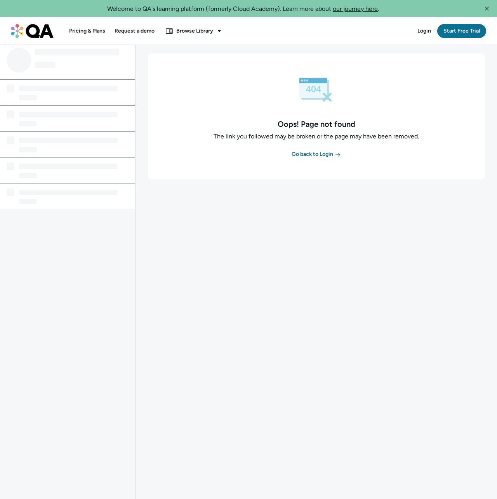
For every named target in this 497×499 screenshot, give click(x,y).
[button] (486, 8)
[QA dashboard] (32, 31)
